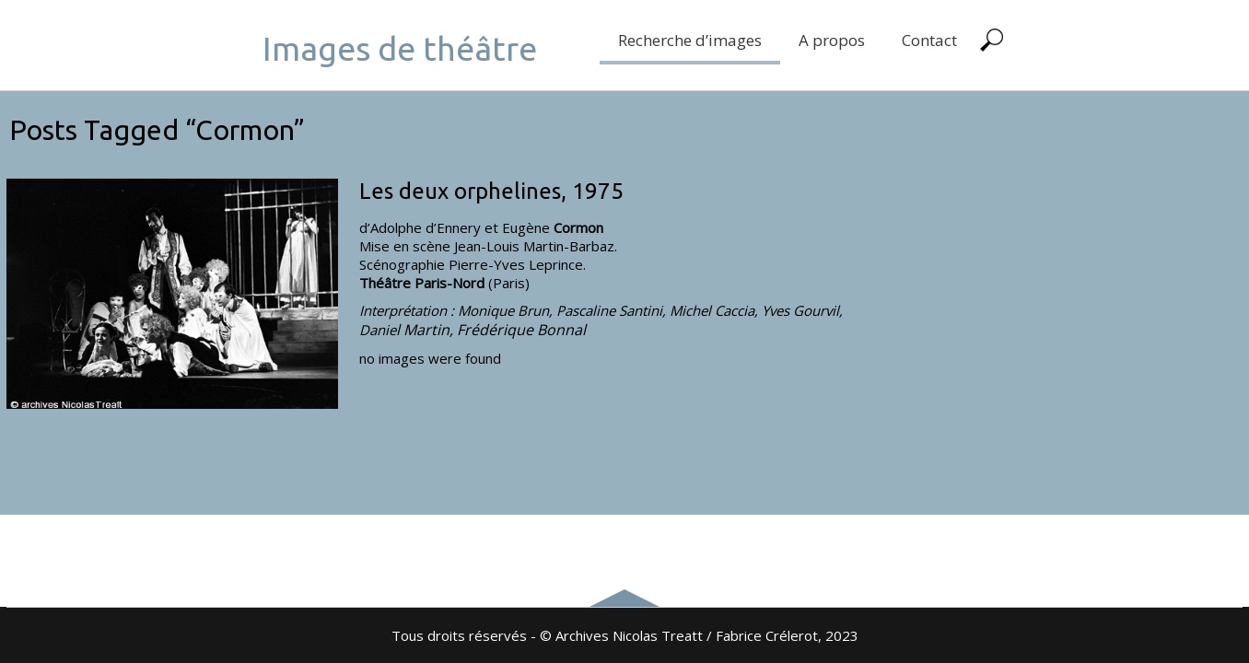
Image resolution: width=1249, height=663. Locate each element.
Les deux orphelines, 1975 (491, 191)
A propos (832, 40)
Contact (929, 40)
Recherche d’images (690, 40)
